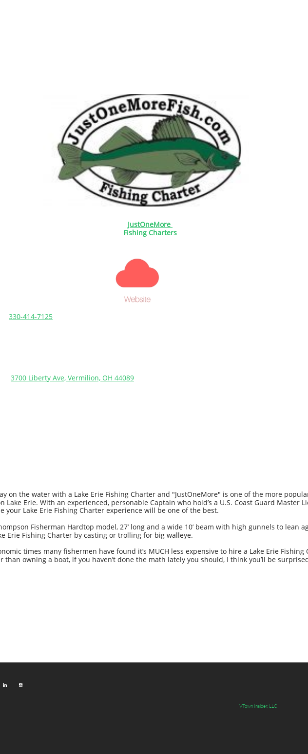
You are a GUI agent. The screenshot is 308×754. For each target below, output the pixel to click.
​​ (150, 224)
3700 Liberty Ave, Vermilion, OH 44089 (72, 377)
